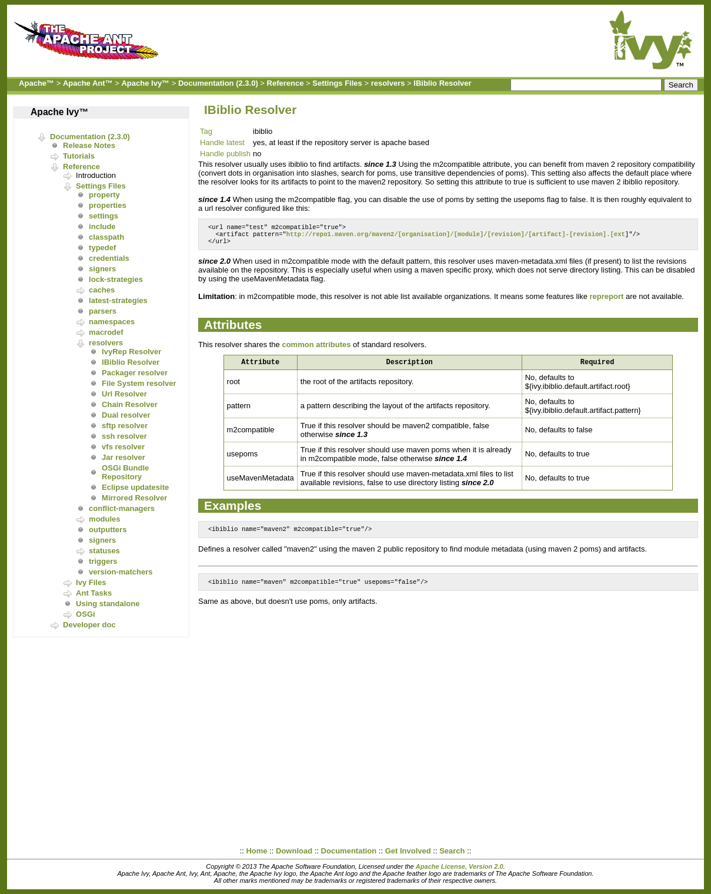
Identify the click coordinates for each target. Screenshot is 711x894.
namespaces (112, 321)
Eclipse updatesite (135, 487)
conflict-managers (122, 508)
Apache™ (36, 83)
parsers (102, 311)
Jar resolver (123, 457)
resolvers (388, 83)
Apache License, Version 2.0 (459, 866)
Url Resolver (124, 393)
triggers (103, 561)
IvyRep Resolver (131, 351)
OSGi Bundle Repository (125, 472)
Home (256, 850)
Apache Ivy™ (145, 83)
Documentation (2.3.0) (218, 83)
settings (103, 215)
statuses (104, 550)
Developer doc (89, 624)
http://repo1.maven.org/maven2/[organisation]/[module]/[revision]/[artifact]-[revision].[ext (455, 236)
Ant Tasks (94, 593)
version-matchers (120, 571)
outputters (107, 529)
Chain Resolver (130, 404)
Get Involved (408, 850)
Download (294, 850)
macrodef (106, 332)
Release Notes (89, 145)
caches (102, 289)
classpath (106, 237)
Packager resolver (135, 372)
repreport (607, 299)
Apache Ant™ (88, 83)
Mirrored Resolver (134, 497)
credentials (109, 258)
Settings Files (337, 83)
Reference (285, 83)
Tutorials (79, 156)
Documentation (349, 850)
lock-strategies (116, 279)
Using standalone (107, 603)
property (104, 194)
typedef (102, 247)
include (102, 226)
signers (102, 268)
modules (104, 519)
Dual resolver (126, 415)
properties (107, 205)
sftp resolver (125, 425)
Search (452, 850)
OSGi (85, 614)
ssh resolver (124, 436)
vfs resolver (123, 446)
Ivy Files (91, 582)
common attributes (316, 348)
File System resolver (139, 383)
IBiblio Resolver (442, 83)
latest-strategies (118, 300)
